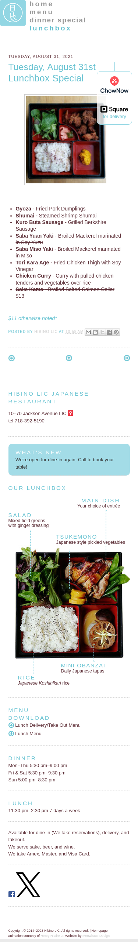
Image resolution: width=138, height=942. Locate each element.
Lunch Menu (25, 733)
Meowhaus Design (96, 936)
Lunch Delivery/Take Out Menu (44, 725)
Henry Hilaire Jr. (52, 936)
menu (41, 12)
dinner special (57, 20)
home (41, 4)
